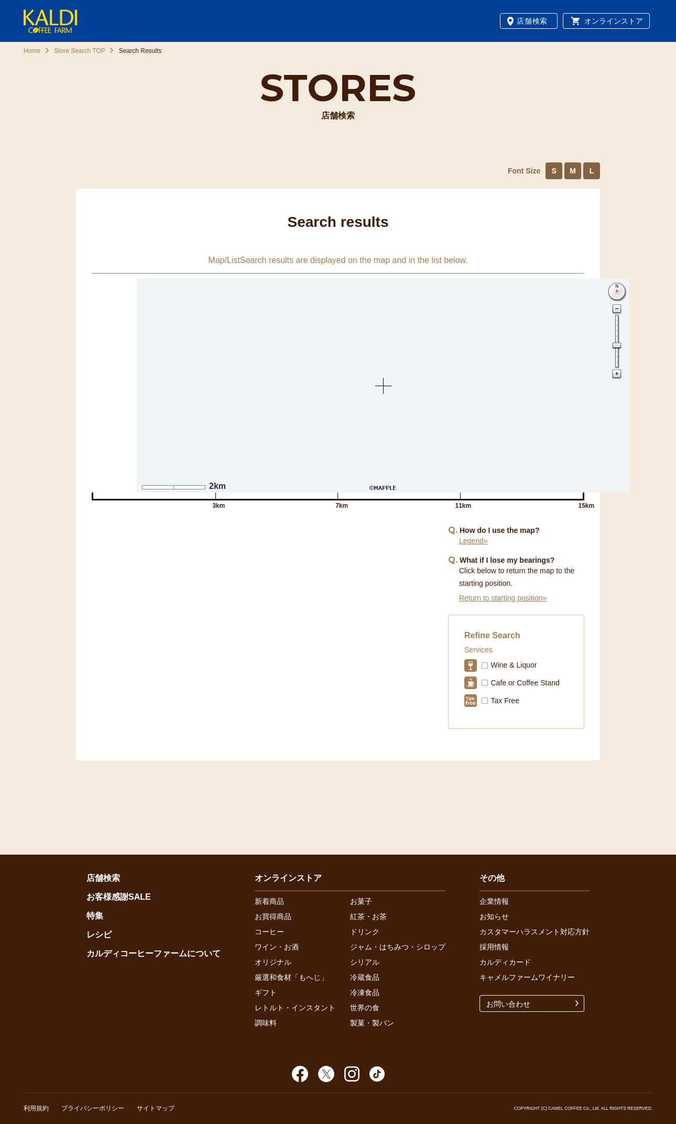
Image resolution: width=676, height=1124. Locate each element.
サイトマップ (156, 1108)
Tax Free (504, 700)
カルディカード (505, 962)
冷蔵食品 (364, 977)
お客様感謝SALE (118, 896)
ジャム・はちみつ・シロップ (397, 947)
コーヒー (269, 931)
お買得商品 (273, 916)
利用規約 (36, 1108)
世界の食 (364, 1007)
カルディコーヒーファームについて (153, 953)
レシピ (99, 934)
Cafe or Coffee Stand (524, 683)
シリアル (364, 962)
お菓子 (361, 901)
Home (32, 50)
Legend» (473, 541)
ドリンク (364, 931)
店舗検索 (532, 21)
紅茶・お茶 (368, 916)
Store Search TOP (79, 50)
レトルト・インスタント (295, 1007)
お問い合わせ (508, 1004)
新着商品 (269, 901)
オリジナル (273, 962)
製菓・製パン (372, 1023)
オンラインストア (613, 21)
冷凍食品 (364, 992)
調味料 (266, 1023)
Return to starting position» (503, 598)
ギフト (266, 992)
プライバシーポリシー (92, 1108)
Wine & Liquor (513, 665)
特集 (94, 915)
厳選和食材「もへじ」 (291, 977)
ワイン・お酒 (277, 947)
